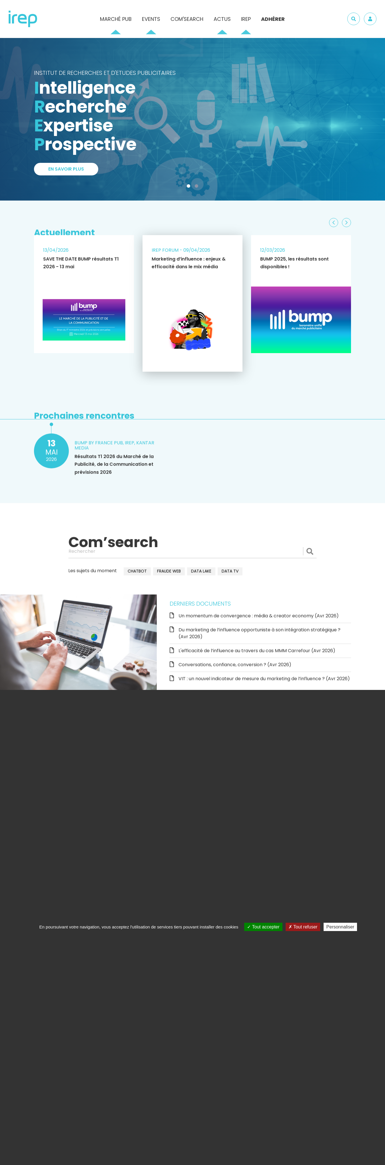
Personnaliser (340, 926)
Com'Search (187, 19)
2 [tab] (197, 187)
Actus (222, 19)
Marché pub (116, 19)
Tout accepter (263, 926)
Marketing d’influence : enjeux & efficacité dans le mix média (189, 263)
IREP (246, 19)
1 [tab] (189, 187)
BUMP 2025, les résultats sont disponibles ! (294, 263)
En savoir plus (66, 169)
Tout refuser (303, 926)
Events (151, 19)
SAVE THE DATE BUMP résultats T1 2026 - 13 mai (81, 263)
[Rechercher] (192, 551)
